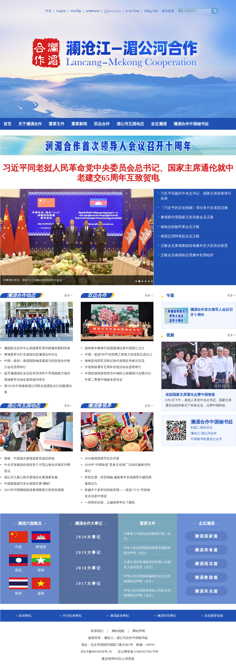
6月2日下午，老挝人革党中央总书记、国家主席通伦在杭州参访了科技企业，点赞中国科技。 (198, 399)
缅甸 (41, 563)
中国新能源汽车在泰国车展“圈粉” (27, 483)
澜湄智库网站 (166, 615)
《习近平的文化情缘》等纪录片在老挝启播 (194, 208)
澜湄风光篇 (206, 591)
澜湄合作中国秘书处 (191, 124)
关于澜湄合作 (30, 124)
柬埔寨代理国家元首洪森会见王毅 (187, 217)
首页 (7, 124)
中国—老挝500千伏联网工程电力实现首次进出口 (118, 354)
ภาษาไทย (132, 11)
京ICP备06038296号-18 (96, 651)
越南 (41, 586)
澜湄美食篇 (206, 550)
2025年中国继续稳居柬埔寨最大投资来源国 (34, 489)
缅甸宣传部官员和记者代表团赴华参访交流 (114, 360)
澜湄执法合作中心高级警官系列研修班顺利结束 (37, 348)
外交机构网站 (72, 615)
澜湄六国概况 (29, 523)
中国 (18, 540)
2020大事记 (88, 537)
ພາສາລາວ (93, 11)
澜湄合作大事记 (88, 523)
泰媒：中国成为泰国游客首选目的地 (29, 458)
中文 (48, 11)
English (61, 11)
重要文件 (56, 124)
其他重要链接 (213, 615)
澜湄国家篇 (206, 536)
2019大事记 (88, 552)
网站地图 (118, 631)
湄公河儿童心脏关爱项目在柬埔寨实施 (31, 477)
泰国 (18, 586)
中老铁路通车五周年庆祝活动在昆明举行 (113, 367)
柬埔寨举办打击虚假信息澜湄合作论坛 (31, 354)
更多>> (68, 295)
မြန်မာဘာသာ (112, 11)
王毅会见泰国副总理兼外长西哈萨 (187, 255)
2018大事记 (88, 568)
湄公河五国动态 (130, 124)
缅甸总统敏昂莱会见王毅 (180, 227)
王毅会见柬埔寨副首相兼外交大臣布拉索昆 (194, 246)
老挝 (18, 563)
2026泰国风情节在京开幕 (102, 458)
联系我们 (97, 631)
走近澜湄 (159, 124)
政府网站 (25, 615)
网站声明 (138, 631)
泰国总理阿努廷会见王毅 (180, 236)
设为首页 (168, 11)
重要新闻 (79, 124)
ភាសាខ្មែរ (76, 11)
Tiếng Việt (151, 11)
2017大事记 (88, 583)
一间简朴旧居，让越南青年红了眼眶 (110, 502)
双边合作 (102, 124)
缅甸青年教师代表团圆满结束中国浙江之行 (114, 348)
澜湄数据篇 (206, 577)
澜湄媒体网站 (119, 615)
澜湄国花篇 (206, 563)
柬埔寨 (41, 540)
